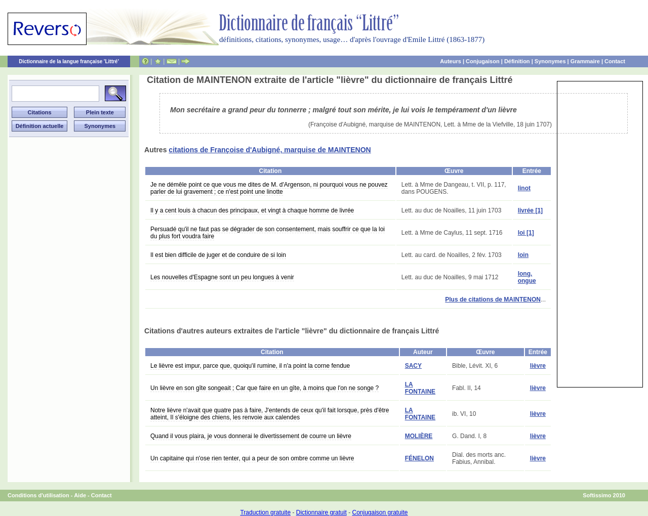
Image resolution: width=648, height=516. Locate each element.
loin (523, 255)
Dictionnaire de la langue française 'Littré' (69, 61)
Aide (80, 495)
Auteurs (450, 61)
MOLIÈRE (419, 436)
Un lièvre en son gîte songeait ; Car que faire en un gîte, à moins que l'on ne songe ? (264, 388)
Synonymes (550, 61)
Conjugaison (483, 61)
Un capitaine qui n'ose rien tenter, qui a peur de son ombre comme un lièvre (252, 458)
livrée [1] (530, 210)
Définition (517, 61)
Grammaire (585, 61)
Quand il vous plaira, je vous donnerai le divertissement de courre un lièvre (250, 436)
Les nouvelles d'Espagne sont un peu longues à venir (222, 277)
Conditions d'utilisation (38, 495)
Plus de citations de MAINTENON (493, 299)
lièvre (538, 365)
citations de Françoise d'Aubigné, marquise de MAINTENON (270, 150)
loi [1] (526, 232)
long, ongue (527, 277)
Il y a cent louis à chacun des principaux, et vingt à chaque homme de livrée (252, 210)
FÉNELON (419, 458)
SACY (413, 365)
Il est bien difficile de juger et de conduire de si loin (218, 255)
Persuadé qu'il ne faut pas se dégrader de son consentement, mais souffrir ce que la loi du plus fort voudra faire (267, 233)
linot (524, 188)
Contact (614, 61)
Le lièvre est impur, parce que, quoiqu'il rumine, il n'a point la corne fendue (250, 365)
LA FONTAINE (420, 388)
